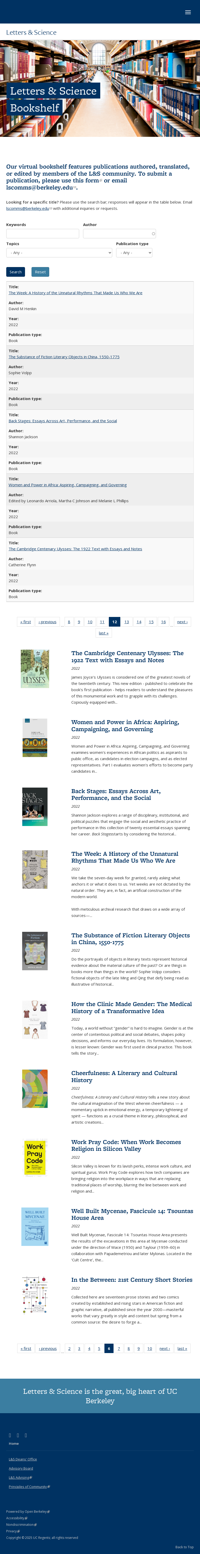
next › (184, 623)
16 (165, 623)
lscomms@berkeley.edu (41, 187)
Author (90, 224)
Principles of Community (29, 1486)
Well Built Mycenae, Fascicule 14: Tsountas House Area (132, 1214)
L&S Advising (20, 1477)
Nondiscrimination (21, 1524)
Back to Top (185, 1547)
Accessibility (16, 1518)
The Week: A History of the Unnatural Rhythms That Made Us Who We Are (75, 292)
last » (105, 634)
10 (92, 623)
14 (141, 623)
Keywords (16, 224)
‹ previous (49, 623)
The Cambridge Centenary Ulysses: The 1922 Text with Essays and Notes (75, 548)
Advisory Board (21, 1468)
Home (14, 1443)
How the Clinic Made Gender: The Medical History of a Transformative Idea (131, 1007)
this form (87, 180)
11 (104, 623)
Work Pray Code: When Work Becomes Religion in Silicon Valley (126, 1145)
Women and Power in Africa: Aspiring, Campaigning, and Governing (68, 484)
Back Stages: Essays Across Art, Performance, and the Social (63, 420)
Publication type (132, 243)
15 (153, 623)
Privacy (13, 1531)
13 (128, 623)
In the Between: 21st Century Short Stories (131, 1279)
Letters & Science (31, 32)
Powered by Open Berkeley (28, 1511)
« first (27, 623)
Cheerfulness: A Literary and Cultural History (124, 1076)
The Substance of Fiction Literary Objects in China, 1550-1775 (64, 356)
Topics (12, 243)
